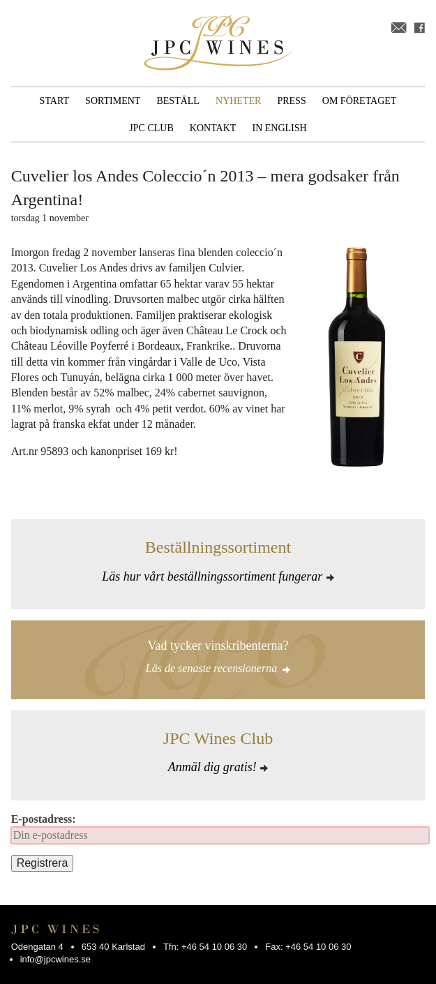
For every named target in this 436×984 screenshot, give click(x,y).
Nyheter (238, 101)
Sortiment (112, 101)
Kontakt (213, 128)
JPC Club (151, 128)
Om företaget (359, 101)
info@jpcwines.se (55, 959)
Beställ (177, 101)
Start (54, 101)
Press (291, 101)
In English (280, 128)
